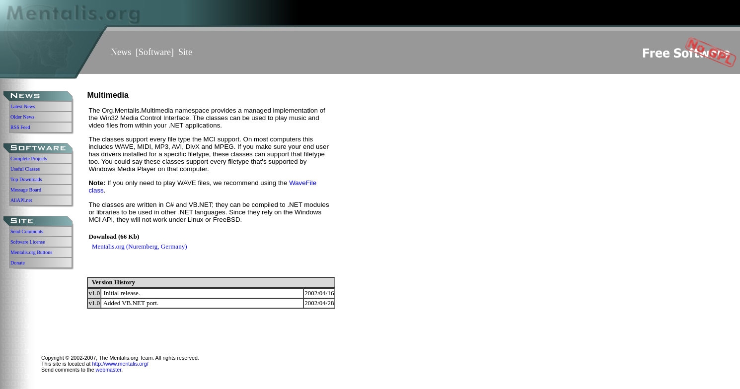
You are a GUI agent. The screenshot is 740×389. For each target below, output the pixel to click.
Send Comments (26, 231)
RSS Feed (20, 127)
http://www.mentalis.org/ (120, 364)
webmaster (109, 370)
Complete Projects (28, 158)
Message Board (25, 190)
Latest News (22, 106)
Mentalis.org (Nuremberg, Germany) (139, 246)
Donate (17, 262)
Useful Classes (25, 169)
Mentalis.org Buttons (31, 252)
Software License (27, 242)
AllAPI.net (21, 200)
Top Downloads (26, 179)
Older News (22, 117)
